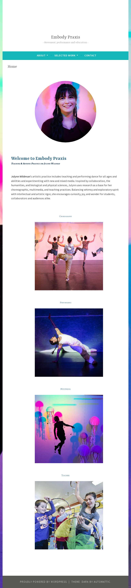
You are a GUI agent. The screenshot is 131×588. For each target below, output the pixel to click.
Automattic (102, 581)
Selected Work (65, 55)
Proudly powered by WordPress (43, 581)
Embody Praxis (65, 37)
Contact (90, 55)
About (41, 55)
